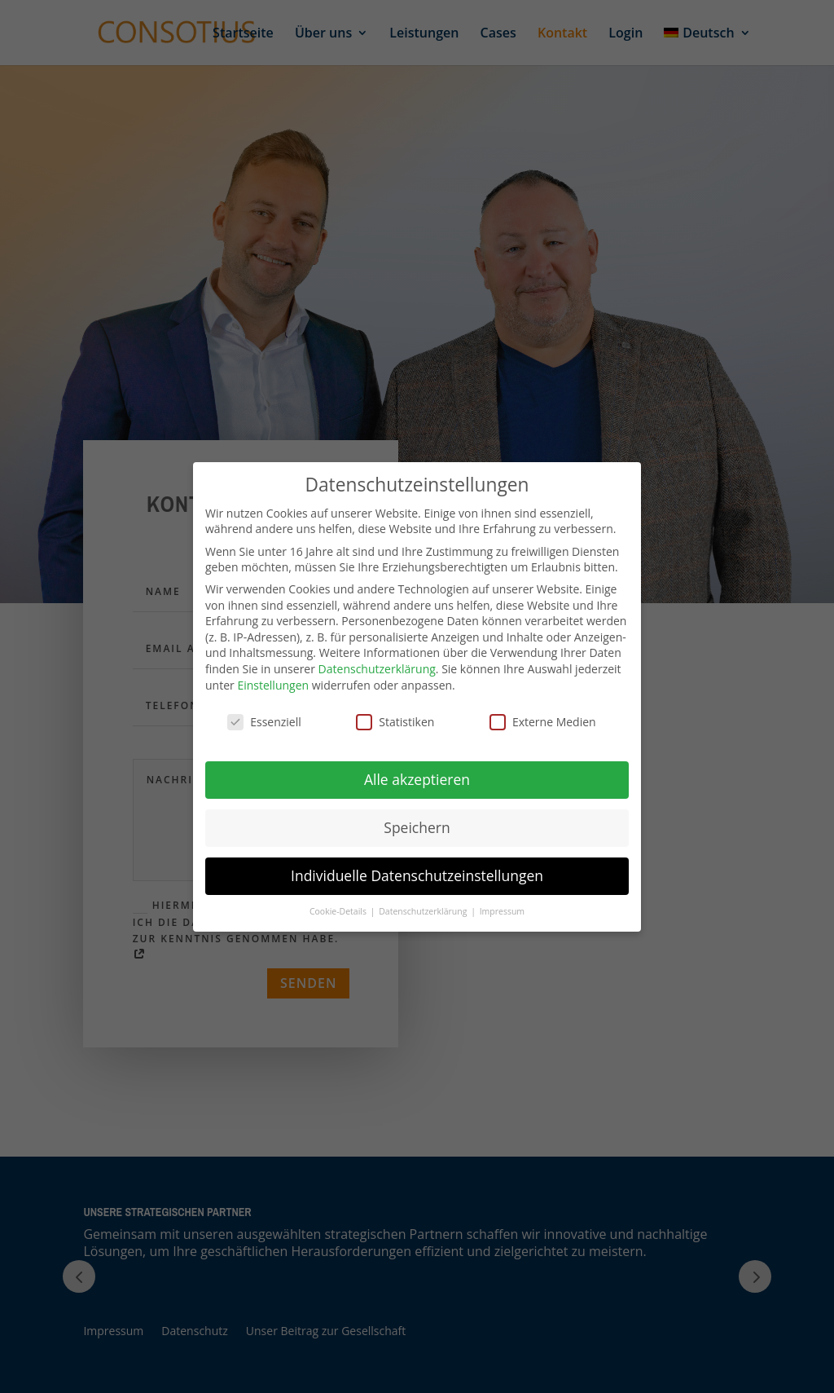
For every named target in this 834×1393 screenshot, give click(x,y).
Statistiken (395, 722)
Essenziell (264, 722)
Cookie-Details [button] (339, 911)
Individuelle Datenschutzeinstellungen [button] (417, 875)
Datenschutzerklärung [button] (424, 911)
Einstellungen (273, 685)
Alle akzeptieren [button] (417, 779)
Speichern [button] (417, 827)
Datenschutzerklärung (377, 669)
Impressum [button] (502, 911)
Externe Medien (542, 722)
